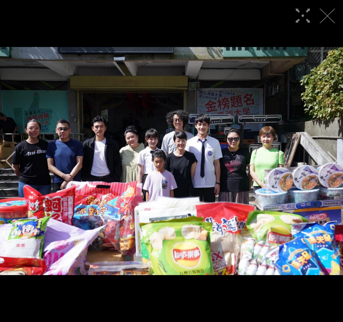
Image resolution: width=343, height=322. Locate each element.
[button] (10, 161)
